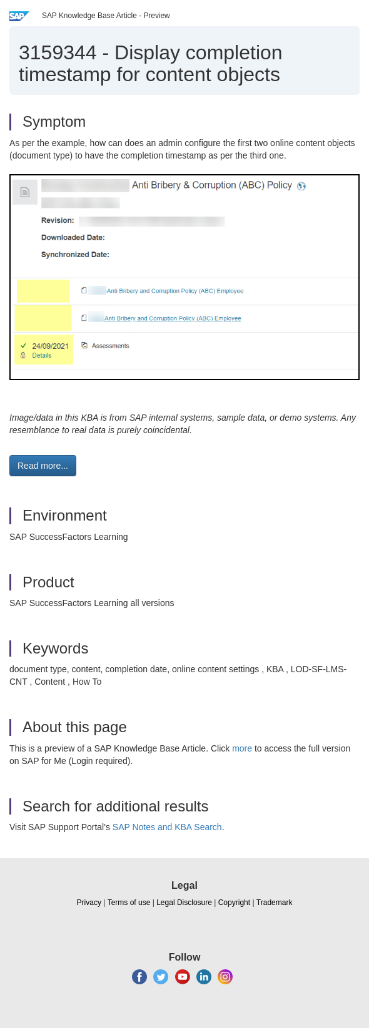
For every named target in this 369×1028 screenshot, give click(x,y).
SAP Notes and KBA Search (167, 827)
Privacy (89, 902)
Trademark (274, 902)
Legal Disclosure (184, 902)
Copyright (234, 902)
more (242, 748)
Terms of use (129, 902)
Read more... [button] (43, 466)
